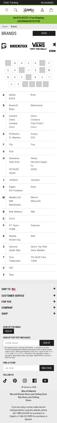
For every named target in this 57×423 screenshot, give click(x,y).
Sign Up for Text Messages (16, 337)
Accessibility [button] (47, 2)
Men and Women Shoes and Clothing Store (28, 394)
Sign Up (8, 331)
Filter (44, 33)
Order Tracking (11, 2)
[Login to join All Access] (28, 17)
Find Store (47, 368)
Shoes (28, 400)
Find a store (9, 363)
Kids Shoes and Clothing (28, 397)
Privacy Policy (18, 354)
